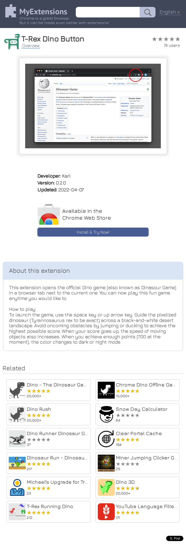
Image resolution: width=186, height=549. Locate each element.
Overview (30, 45)
